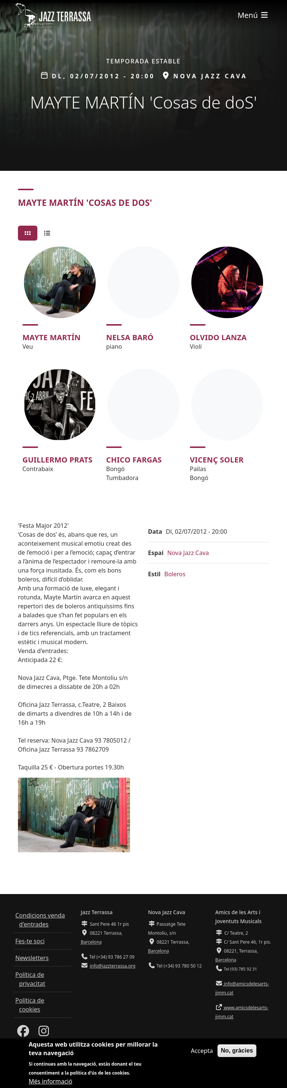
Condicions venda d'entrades (40, 919)
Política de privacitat (30, 979)
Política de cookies (29, 1004)
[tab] (27, 233)
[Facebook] (23, 1033)
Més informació (50, 1082)
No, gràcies (237, 1051)
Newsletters (32, 958)
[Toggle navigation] (253, 15)
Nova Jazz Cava (188, 553)
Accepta (202, 1052)
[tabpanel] (143, 367)
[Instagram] (43, 1033)
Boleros (175, 574)
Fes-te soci (29, 941)
